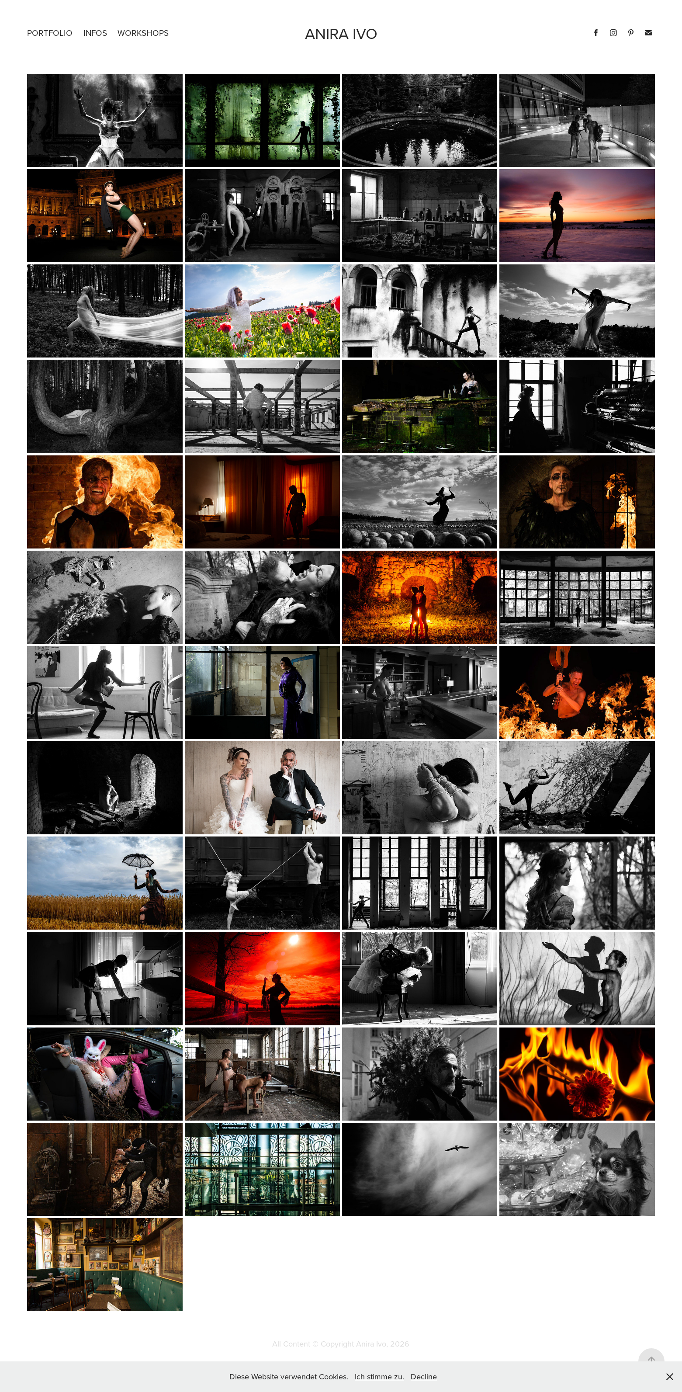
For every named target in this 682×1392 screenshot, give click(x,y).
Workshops (143, 32)
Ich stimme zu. (379, 1376)
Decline (424, 1376)
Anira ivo (341, 33)
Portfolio (50, 32)
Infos (95, 32)
